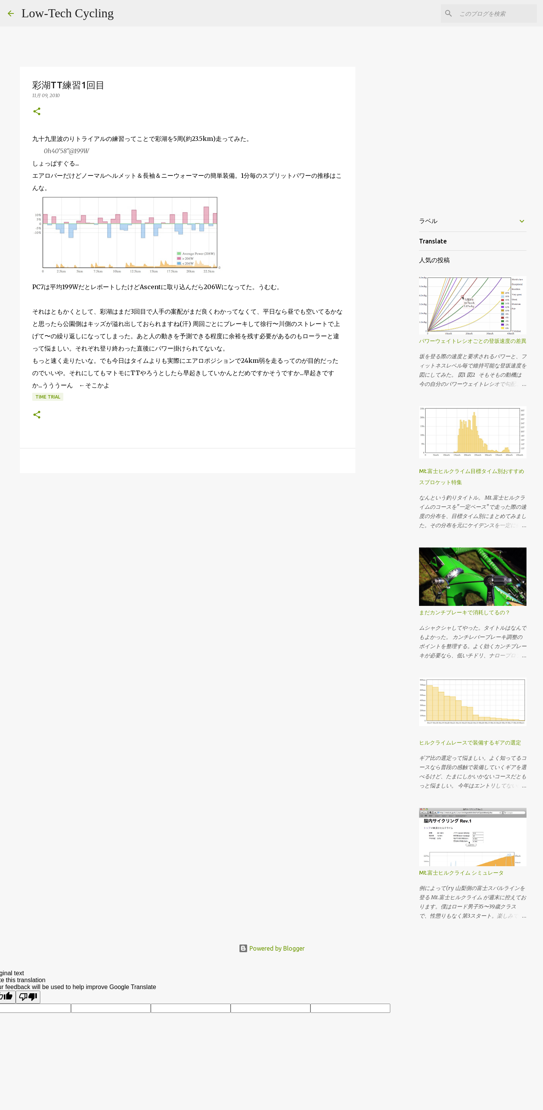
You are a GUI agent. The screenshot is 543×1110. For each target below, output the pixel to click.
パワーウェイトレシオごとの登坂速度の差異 (472, 341)
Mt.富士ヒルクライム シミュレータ (461, 873)
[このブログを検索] (496, 13)
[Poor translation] (28, 997)
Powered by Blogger (272, 948)
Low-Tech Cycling (67, 13)
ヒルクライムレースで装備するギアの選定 (470, 742)
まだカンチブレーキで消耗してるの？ (464, 612)
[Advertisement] (187, 538)
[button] (36, 112)
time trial (47, 396)
